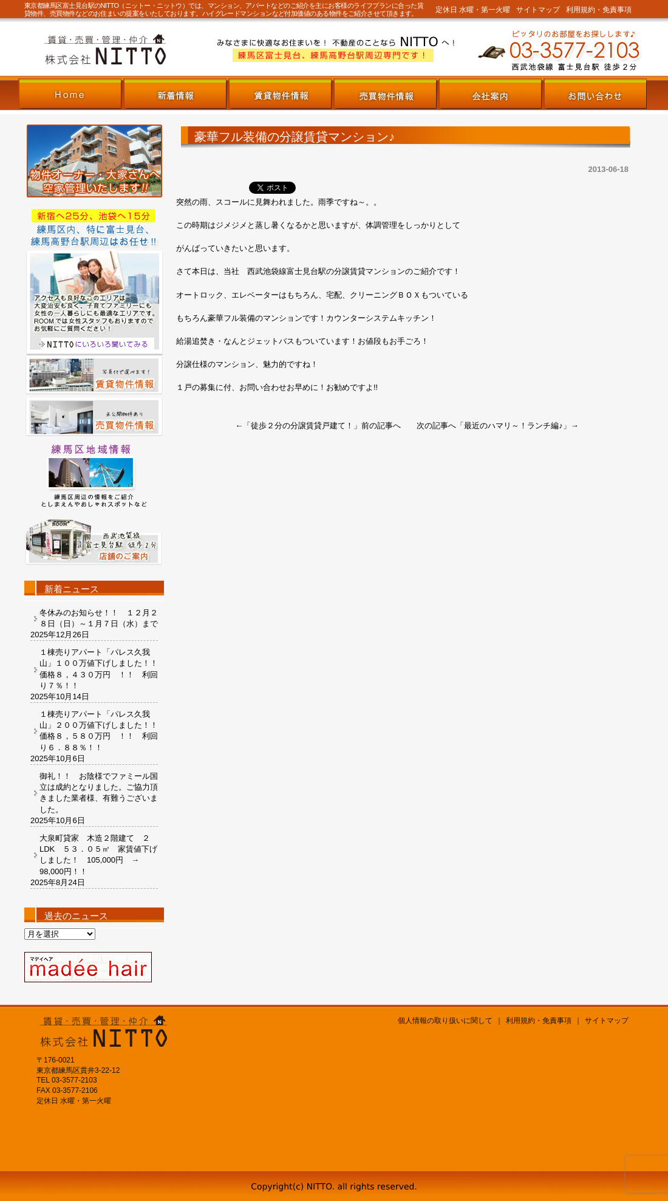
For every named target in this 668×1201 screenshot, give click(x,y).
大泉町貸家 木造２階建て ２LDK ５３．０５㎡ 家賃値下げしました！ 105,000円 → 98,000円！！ (98, 854)
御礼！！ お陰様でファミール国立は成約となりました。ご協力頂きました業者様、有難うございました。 (98, 793)
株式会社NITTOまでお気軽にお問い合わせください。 (483, 49)
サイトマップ (538, 9)
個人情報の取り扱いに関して (445, 1020)
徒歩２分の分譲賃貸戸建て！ (302, 425)
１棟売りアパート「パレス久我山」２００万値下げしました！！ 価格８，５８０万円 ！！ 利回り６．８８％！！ (98, 731)
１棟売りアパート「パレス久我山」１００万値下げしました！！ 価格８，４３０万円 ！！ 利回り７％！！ (98, 669)
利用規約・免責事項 (599, 9)
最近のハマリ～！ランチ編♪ (513, 425)
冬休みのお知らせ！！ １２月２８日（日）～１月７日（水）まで (98, 618)
